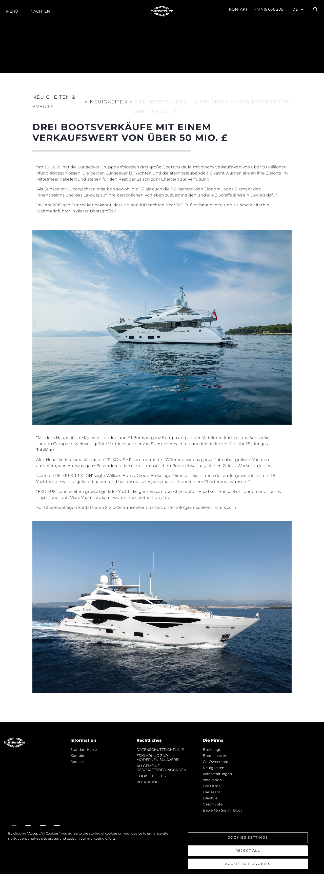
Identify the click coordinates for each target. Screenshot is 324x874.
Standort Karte (83, 749)
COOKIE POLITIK (151, 776)
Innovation (212, 780)
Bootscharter (214, 755)
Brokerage (212, 749)
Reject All (247, 852)
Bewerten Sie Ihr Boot (222, 810)
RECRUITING (147, 782)
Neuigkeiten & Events (53, 102)
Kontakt (238, 9)
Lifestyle (210, 798)
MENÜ (12, 11)
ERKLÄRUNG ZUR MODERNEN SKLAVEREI (157, 757)
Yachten (40, 11)
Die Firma (211, 786)
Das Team (211, 792)
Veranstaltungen (217, 774)
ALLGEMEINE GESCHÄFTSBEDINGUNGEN (161, 767)
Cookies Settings (248, 839)
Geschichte (212, 804)
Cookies (77, 761)
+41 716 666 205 (268, 9)
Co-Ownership (215, 761)
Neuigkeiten (213, 768)
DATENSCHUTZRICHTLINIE (160, 749)
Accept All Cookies (248, 865)
